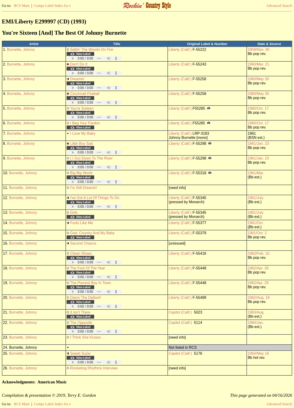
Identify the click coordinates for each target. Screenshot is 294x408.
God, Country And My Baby (92, 233)
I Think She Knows (85, 337)
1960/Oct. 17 (258, 108)
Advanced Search (279, 6)
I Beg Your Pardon (85, 123)
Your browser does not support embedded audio (94, 58)
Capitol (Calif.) (180, 312)
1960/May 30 (258, 79)
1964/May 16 (258, 353)
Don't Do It (78, 64)
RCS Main (21, 6)
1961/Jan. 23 (258, 144)
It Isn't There (80, 312)
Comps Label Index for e (52, 6)
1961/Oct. (255, 223)
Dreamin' (77, 79)
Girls (74, 212)
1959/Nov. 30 (258, 49)
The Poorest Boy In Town (90, 283)
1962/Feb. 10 (258, 253)
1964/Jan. (256, 323)
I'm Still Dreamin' (83, 188)
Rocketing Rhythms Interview (94, 368)
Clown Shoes (81, 253)
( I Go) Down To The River (91, 158)
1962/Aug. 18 (258, 298)
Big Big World (81, 173)
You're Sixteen (81, 108)
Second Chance (83, 243)
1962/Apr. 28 (258, 268)
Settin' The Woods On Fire (91, 49)
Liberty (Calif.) (180, 49)
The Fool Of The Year (87, 268)
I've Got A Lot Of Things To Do (94, 198)
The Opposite (81, 323)
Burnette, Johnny (21, 49)
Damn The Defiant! (85, 298)
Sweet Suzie (80, 353)
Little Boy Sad (81, 144)
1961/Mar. (256, 173)
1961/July (255, 198)
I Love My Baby (82, 133)
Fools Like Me (81, 223)
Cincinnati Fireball (84, 94)
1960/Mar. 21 (258, 64)
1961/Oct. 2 (257, 233)
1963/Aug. (256, 312)
